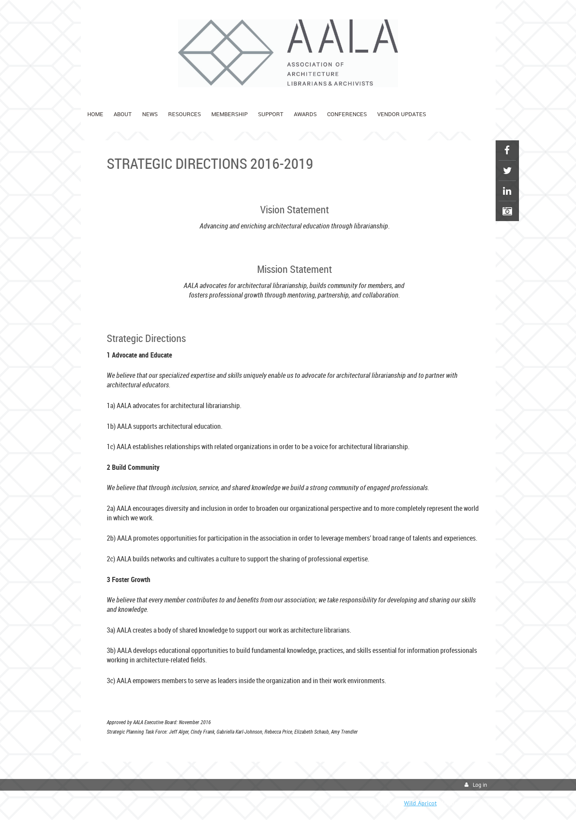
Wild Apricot (420, 803)
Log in (480, 784)
